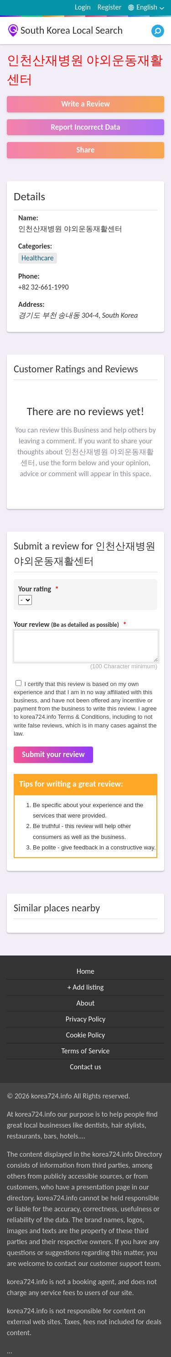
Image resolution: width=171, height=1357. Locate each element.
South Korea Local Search (72, 30)
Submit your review (53, 754)
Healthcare (37, 258)
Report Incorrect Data (85, 127)
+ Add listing (85, 987)
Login (83, 7)
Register (109, 7)
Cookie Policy (85, 1035)
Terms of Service (85, 1051)
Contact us (85, 1066)
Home (85, 971)
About (86, 1003)
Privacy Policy (86, 1019)
